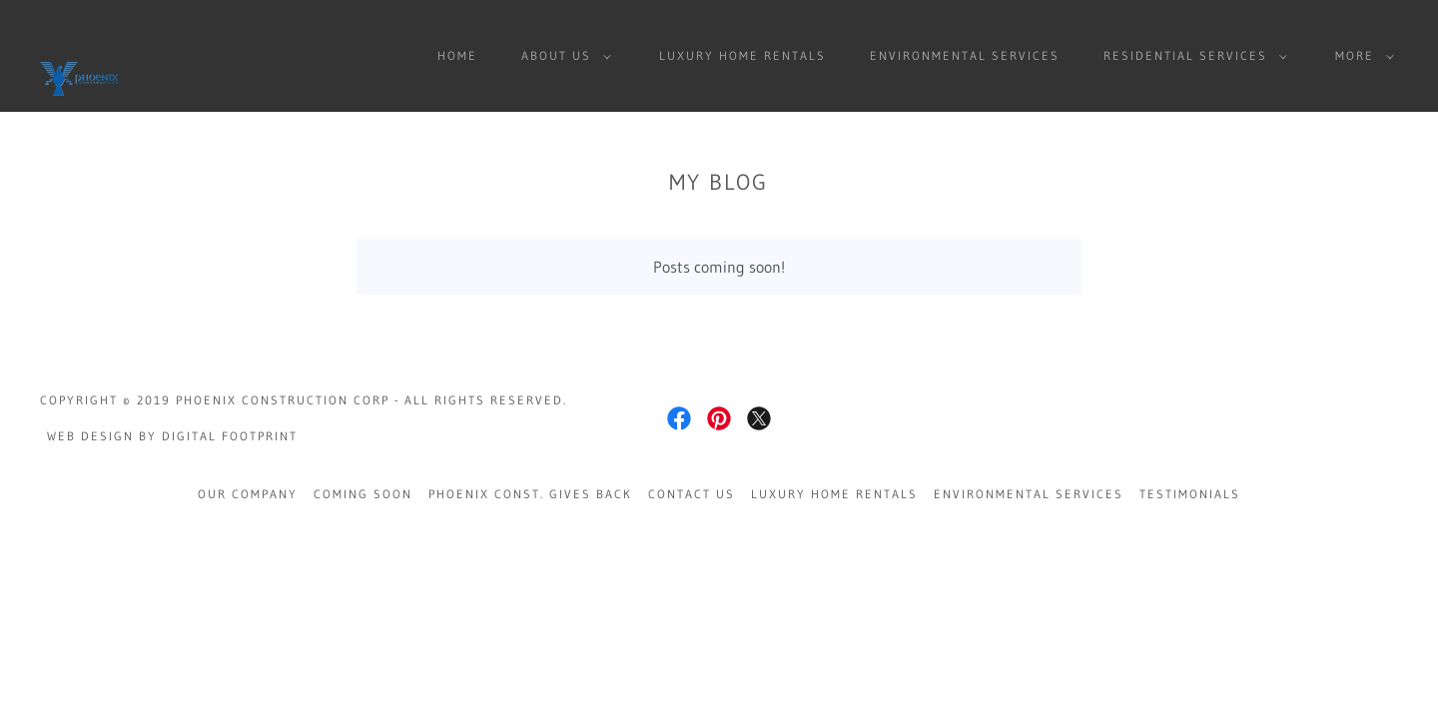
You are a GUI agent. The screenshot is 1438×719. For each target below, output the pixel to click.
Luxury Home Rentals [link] (742, 55)
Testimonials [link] (1189, 493)
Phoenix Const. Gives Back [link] (530, 493)
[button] (562, 56)
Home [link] (457, 55)
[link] (80, 54)
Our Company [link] (248, 493)
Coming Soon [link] (363, 493)
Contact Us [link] (691, 493)
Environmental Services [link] (965, 55)
